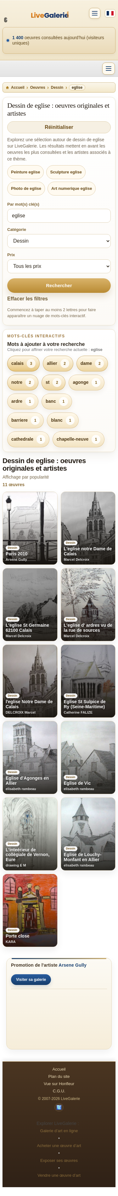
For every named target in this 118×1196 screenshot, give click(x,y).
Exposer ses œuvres (59, 1160)
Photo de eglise (26, 188)
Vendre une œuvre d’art (59, 1175)
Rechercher (59, 285)
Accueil (15, 87)
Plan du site (59, 1076)
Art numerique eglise (71, 188)
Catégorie (16, 229)
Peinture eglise (25, 172)
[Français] (110, 13)
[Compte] (94, 13)
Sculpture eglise (65, 172)
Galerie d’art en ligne (59, 1130)
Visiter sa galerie (31, 979)
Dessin (57, 87)
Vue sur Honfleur (59, 1083)
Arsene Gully (73, 965)
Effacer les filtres (27, 298)
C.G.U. (59, 1091)
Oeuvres (37, 87)
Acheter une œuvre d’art (59, 1145)
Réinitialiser (59, 127)
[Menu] (108, 69)
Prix (11, 254)
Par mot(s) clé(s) (23, 204)
